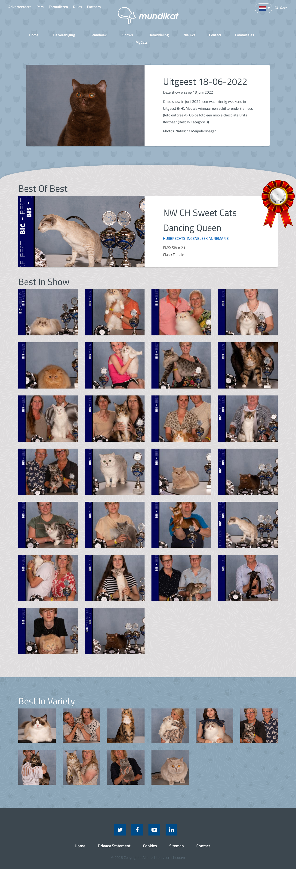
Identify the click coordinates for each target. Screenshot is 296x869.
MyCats (257, 34)
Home (25, 34)
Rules (89, 6)
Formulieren (66, 6)
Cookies (150, 838)
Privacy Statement (114, 838)
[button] (262, 8)
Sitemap (176, 838)
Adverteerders (21, 6)
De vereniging (54, 34)
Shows (113, 34)
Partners (109, 6)
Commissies (227, 34)
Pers (44, 6)
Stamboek (87, 34)
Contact (198, 34)
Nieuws (172, 34)
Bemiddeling (143, 34)
